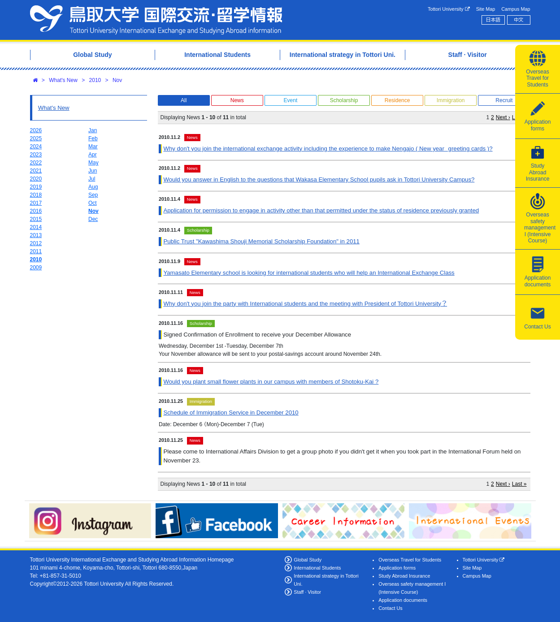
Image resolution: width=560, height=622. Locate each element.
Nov (117, 80)
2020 (36, 179)
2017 (36, 203)
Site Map (485, 9)
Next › (503, 117)
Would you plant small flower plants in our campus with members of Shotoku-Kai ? (270, 381)
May (93, 163)
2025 (36, 138)
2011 (36, 251)
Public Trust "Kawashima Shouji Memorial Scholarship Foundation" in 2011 (261, 241)
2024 (36, 146)
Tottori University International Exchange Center (156, 20)
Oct (92, 203)
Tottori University (449, 9)
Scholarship (344, 100)
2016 (36, 211)
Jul (91, 179)
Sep (93, 195)
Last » (519, 484)
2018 (36, 195)
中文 (519, 19)
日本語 (493, 19)
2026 (36, 130)
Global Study (307, 559)
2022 (36, 163)
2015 (36, 219)
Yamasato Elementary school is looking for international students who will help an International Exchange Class (308, 272)
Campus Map (515, 9)
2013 (36, 235)
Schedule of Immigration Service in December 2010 (230, 412)
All (184, 100)
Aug (93, 187)
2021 (36, 171)
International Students (317, 567)
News (237, 100)
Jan (92, 130)
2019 (36, 187)
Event (291, 100)
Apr (92, 154)
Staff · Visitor (307, 592)
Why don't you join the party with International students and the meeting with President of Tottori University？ (305, 303)
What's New (63, 80)
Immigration (451, 100)
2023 (36, 154)
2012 (36, 243)
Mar (93, 146)
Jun (92, 171)
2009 (36, 267)
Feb (93, 138)
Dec (93, 219)
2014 (36, 227)
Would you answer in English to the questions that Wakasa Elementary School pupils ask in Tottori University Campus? (318, 179)
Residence (397, 100)
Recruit (503, 100)
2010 (95, 80)
